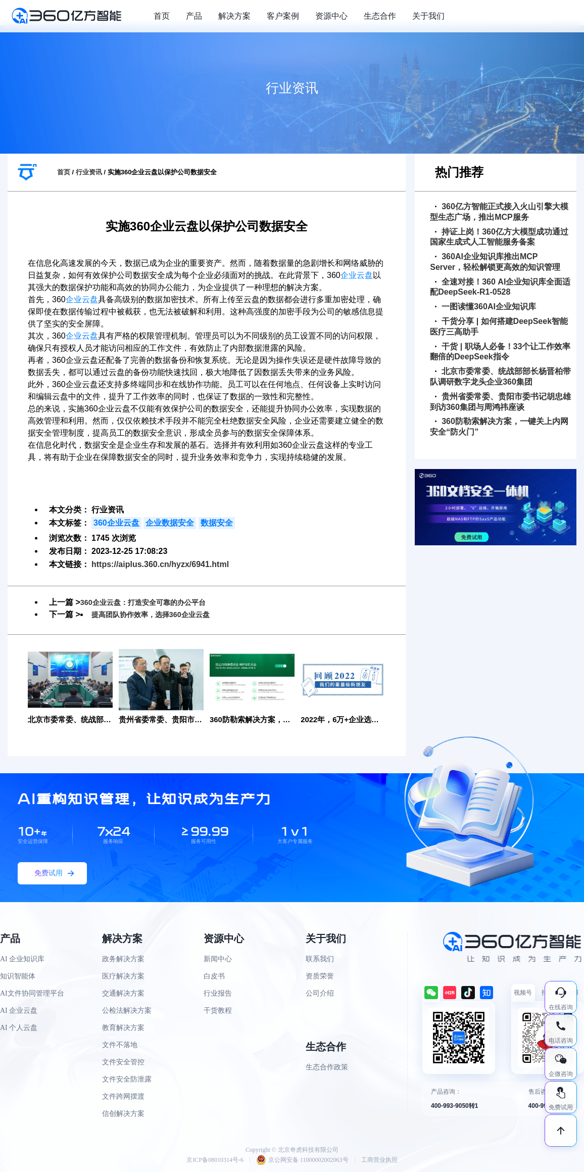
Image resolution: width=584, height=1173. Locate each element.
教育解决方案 (123, 1029)
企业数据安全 (169, 523)
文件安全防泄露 (127, 1080)
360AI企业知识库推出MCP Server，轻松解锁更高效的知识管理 (495, 261)
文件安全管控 (123, 1063)
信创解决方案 (123, 1114)
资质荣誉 (320, 977)
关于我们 (428, 16)
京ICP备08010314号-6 (215, 1160)
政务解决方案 (123, 960)
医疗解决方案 (123, 977)
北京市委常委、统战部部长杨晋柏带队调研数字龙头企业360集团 (500, 376)
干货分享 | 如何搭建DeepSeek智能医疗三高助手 (499, 326)
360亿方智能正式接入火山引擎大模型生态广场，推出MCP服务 (499, 211)
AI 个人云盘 (18, 1029)
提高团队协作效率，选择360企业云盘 (158, 614)
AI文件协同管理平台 (32, 994)
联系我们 (320, 960)
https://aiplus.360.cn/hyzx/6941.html (160, 564)
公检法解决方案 (127, 1011)
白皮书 (214, 977)
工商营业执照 (379, 1160)
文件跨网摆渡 (123, 1097)
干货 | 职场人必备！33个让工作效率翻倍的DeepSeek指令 (500, 351)
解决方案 (234, 16)
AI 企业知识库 (22, 960)
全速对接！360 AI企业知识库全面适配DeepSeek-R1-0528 (500, 287)
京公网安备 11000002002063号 (302, 1161)
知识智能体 (17, 977)
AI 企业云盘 (18, 1011)
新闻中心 (218, 960)
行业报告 (218, 994)
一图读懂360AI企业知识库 (485, 306)
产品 (194, 16)
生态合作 (380, 16)
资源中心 (331, 16)
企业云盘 (356, 275)
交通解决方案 (123, 994)
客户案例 (283, 16)
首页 (162, 16)
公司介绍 (320, 994)
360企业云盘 (116, 523)
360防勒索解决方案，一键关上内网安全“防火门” (499, 426)
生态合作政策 (327, 1068)
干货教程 (218, 1011)
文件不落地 (119, 1046)
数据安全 (217, 523)
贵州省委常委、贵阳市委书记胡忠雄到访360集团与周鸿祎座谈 (500, 401)
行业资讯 (89, 172)
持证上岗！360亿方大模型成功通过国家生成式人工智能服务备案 (499, 237)
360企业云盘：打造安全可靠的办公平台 (151, 602)
